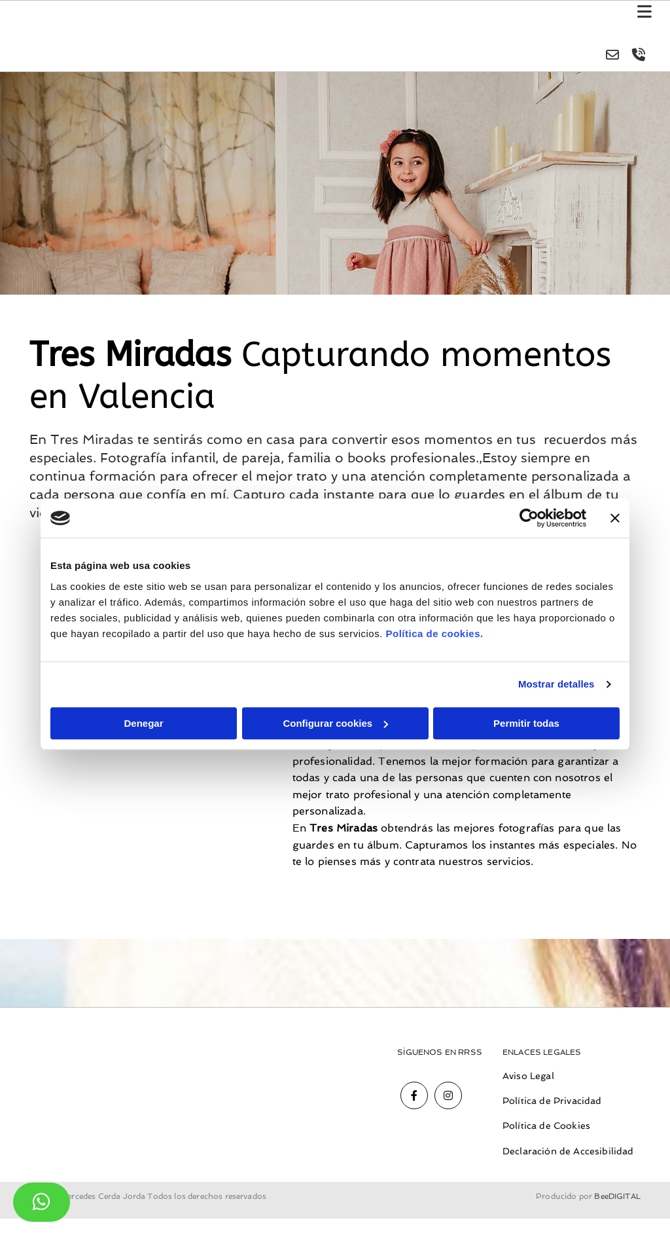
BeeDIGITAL (617, 1225)
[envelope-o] (611, 56)
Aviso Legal (528, 1076)
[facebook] (414, 1096)
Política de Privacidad (552, 1101)
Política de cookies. (434, 633)
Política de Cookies (546, 1126)
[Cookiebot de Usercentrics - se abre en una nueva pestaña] (529, 518)
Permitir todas (526, 723)
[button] (454, 14)
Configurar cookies (335, 723)
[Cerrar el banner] (615, 518)
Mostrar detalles (556, 683)
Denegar (143, 723)
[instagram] (448, 1096)
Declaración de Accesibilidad (567, 1152)
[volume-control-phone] (637, 56)
